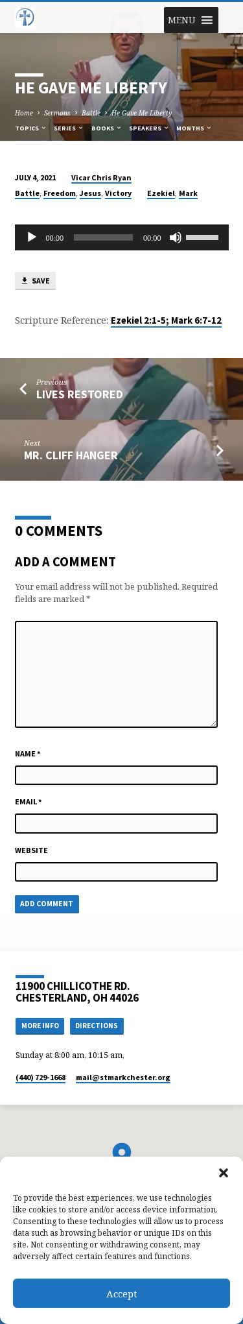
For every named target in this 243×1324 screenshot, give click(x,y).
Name (28, 753)
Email (28, 801)
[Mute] (175, 237)
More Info (40, 1025)
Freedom (59, 193)
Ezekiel (161, 193)
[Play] (31, 237)
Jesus (90, 193)
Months (194, 128)
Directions (96, 1025)
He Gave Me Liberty (141, 112)
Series (69, 128)
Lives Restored (79, 394)
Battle (91, 112)
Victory (118, 193)
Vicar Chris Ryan (101, 177)
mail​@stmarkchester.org (123, 1077)
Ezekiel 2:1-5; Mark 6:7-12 (166, 320)
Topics (31, 128)
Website (31, 850)
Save (35, 281)
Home (24, 112)
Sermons (57, 112)
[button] (223, 1172)
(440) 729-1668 (40, 1077)
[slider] (103, 237)
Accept (121, 1293)
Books (106, 128)
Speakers (149, 128)
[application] (122, 237)
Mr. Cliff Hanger (71, 455)
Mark (188, 193)
